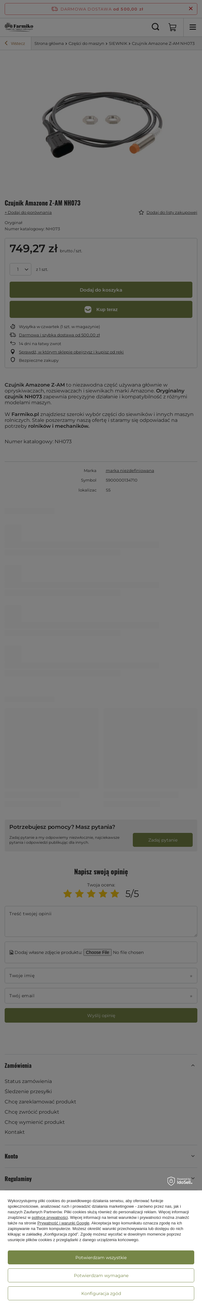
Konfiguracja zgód (101, 1293)
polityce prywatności (50, 1217)
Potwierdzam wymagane (101, 1275)
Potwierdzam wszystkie (101, 1257)
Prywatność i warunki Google (63, 1223)
